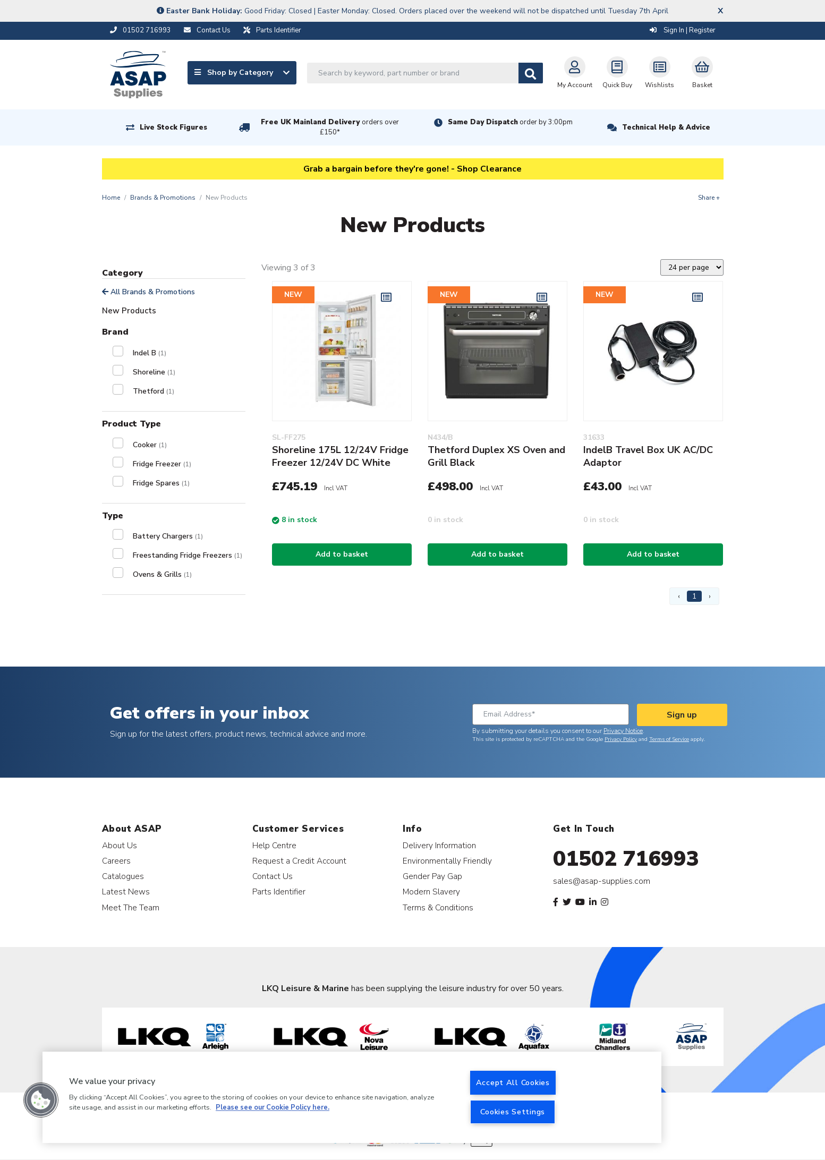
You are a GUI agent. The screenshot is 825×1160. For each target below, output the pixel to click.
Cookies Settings (512, 1111)
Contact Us (272, 876)
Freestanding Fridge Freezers (187, 555)
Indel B (149, 353)
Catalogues (123, 876)
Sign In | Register (683, 30)
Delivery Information (439, 845)
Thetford (153, 391)
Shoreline (154, 372)
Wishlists (659, 72)
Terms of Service (669, 739)
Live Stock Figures (173, 127)
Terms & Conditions (438, 907)
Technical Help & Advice (666, 127)
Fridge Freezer (162, 464)
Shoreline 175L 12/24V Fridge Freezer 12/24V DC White (340, 456)
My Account (574, 72)
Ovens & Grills (162, 574)
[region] (351, 1097)
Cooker (150, 445)
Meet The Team (130, 907)
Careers (116, 860)
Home (111, 197)
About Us (119, 845)
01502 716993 (626, 859)
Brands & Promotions (162, 197)
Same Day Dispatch (510, 122)
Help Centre (274, 845)
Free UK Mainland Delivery (330, 127)
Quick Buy (617, 72)
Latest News (126, 891)
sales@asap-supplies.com (601, 881)
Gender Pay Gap (432, 876)
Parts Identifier (278, 891)
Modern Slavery (431, 891)
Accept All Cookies (513, 1082)
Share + (709, 197)
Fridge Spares (161, 483)
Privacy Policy (621, 739)
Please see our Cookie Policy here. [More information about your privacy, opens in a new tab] (272, 1108)
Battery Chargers (168, 536)
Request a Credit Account (299, 860)
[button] (41, 1100)
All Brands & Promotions (148, 292)
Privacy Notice (623, 731)
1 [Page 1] (694, 596)
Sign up (682, 715)
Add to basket (342, 554)
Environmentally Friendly (447, 860)
